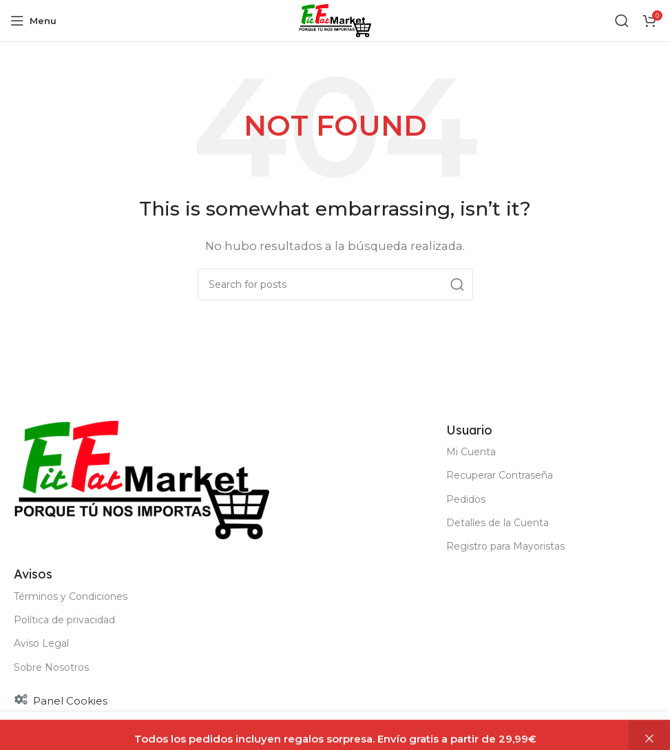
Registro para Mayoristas (505, 546)
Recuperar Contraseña (499, 475)
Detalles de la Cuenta (497, 523)
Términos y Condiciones (70, 596)
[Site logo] (335, 19)
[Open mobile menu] (33, 20)
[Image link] (141, 479)
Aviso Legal (41, 643)
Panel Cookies (70, 700)
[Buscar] (622, 20)
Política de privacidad (64, 620)
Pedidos (465, 499)
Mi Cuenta (471, 452)
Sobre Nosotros (51, 667)
